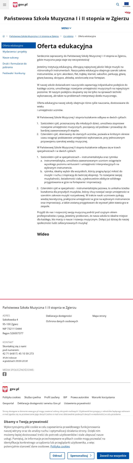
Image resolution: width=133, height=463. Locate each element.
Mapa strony (99, 315)
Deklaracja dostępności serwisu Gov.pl (39, 403)
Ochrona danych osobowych (62, 321)
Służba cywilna (32, 397)
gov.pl (11, 389)
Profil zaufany (52, 397)
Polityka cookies (12, 397)
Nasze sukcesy (11, 57)
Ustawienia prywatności (77, 403)
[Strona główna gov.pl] (20, 4)
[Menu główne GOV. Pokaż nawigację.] (4, 4)
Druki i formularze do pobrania (15, 65)
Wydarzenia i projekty (15, 51)
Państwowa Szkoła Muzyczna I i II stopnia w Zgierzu (66, 18)
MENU (66, 28)
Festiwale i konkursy (14, 73)
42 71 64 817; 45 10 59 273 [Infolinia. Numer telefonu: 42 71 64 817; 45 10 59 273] (18, 353)
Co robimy (68, 36)
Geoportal (8, 403)
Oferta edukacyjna (13, 45)
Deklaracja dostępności (59, 315)
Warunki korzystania (103, 397)
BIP (65, 397)
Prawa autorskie (80, 397)
